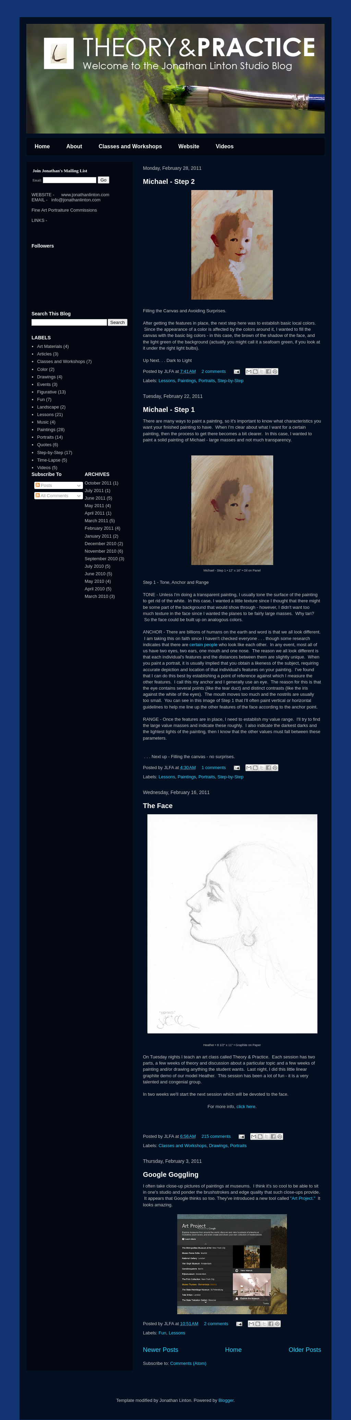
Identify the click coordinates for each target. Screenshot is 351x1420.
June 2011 (95, 498)
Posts (44, 485)
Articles (44, 353)
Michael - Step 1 (169, 409)
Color (42, 369)
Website (188, 146)
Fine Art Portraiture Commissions (64, 210)
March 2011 (96, 520)
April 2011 (95, 513)
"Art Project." (302, 1198)
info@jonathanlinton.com (75, 199)
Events (44, 384)
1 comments (214, 767)
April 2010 (95, 588)
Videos (224, 146)
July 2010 (94, 566)
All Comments (52, 495)
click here (246, 1106)
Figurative (47, 391)
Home (42, 146)
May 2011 (94, 505)
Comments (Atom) (188, 1363)
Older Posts (305, 1349)
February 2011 (99, 528)
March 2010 (96, 596)
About (74, 146)
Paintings (187, 380)
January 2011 (98, 536)
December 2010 (101, 543)
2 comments (214, 371)
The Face (158, 805)
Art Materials (49, 346)
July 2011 (94, 490)
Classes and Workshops (130, 146)
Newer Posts (160, 1349)
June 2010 (95, 573)
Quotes (44, 444)
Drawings (218, 1145)
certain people (204, 644)
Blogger (225, 1400)
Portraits (206, 380)
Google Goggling (170, 1174)
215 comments (216, 1136)
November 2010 (101, 551)
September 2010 (101, 558)
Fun (162, 1332)
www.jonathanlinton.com (85, 194)
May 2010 (94, 581)
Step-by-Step (231, 380)
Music (43, 422)
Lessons (167, 380)
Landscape (48, 407)
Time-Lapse (48, 460)
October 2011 (98, 483)
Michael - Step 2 (169, 181)
